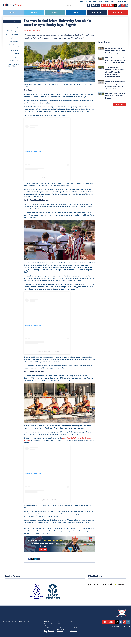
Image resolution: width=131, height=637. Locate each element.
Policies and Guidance (75, 627)
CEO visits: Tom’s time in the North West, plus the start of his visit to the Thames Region (115, 60)
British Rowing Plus (122, 1)
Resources (55, 12)
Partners (16, 53)
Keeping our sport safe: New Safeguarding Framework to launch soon (115, 95)
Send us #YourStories (13, 60)
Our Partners (73, 623)
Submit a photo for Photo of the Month (13, 65)
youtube (123, 5)
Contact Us (60, 621)
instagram (126, 5)
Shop (112, 1)
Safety (58, 623)
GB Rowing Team (118, 12)
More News (119, 104)
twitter (115, 5)
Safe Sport (34, 12)
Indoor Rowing (97, 12)
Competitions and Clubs (14, 45)
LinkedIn (35, 559)
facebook (119, 5)
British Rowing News (13, 31)
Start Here (13, 12)
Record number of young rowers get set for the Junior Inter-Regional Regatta (115, 50)
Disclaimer (47, 627)
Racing (76, 12)
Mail (38, 559)
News (17, 27)
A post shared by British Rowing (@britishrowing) (47, 500)
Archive (17, 57)
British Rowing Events (12, 34)
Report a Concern (103, 1)
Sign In (94, 5)
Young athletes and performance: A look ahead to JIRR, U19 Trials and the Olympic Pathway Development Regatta (115, 72)
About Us (82, 1)
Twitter (32, 559)
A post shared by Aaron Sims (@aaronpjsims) (47, 177)
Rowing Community (13, 38)
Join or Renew (107, 5)
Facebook (29, 559)
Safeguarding (92, 1)
